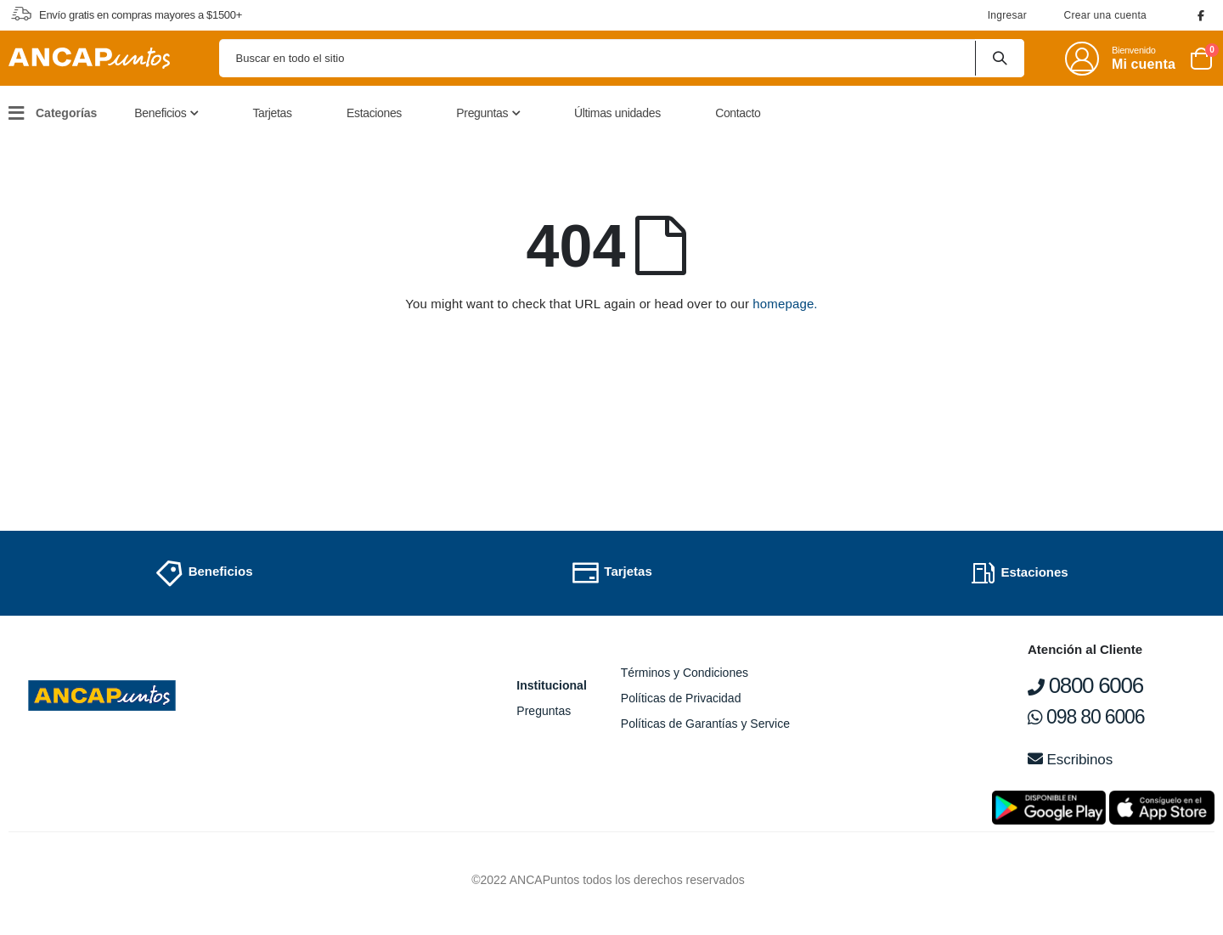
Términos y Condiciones (684, 672)
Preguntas (543, 711)
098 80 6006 (1086, 717)
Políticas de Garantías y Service (705, 723)
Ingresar (1007, 15)
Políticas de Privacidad (681, 698)
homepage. (784, 303)
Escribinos (1070, 760)
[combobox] (621, 58)
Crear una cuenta (1105, 15)
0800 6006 (1085, 685)
